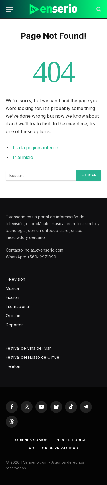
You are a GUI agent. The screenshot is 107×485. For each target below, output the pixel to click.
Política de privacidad (53, 448)
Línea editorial (69, 440)
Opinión (13, 315)
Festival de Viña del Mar (28, 348)
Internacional (18, 306)
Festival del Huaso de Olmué (32, 357)
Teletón (13, 366)
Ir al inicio (23, 157)
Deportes (14, 324)
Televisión (15, 279)
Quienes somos (31, 440)
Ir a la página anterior (35, 147)
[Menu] (9, 9)
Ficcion (12, 297)
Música (12, 288)
